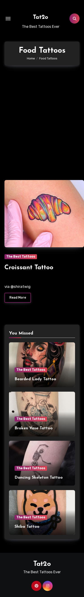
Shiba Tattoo (27, 527)
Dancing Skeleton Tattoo (39, 477)
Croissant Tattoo (28, 268)
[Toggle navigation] (8, 18)
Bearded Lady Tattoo (35, 379)
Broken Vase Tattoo (34, 428)
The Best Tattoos (20, 256)
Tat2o (40, 17)
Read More (17, 298)
